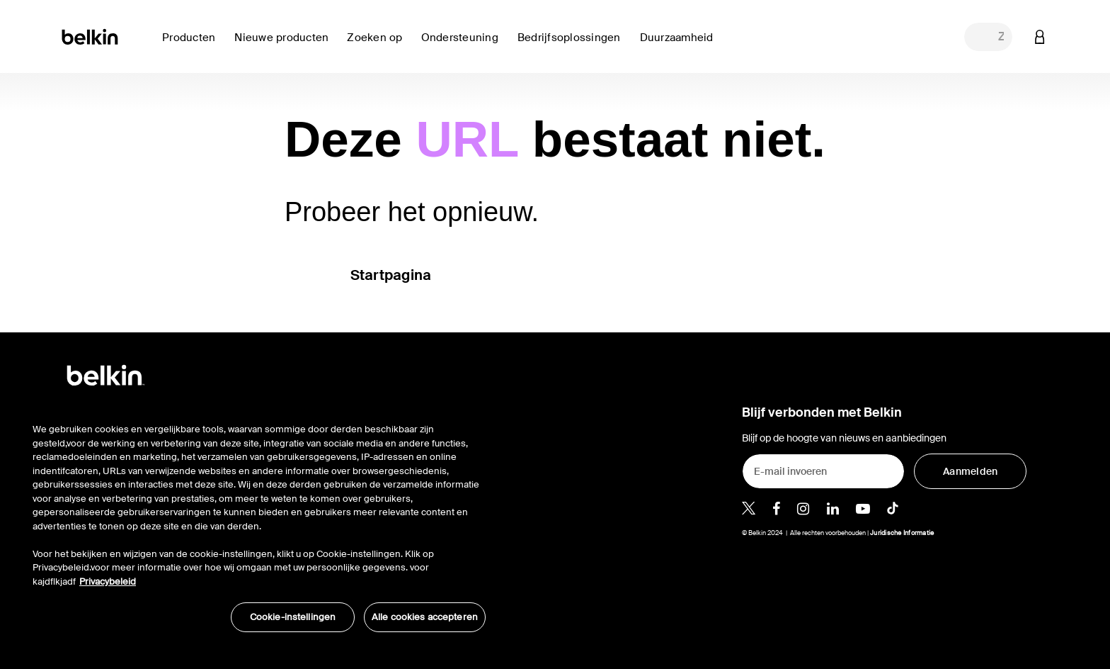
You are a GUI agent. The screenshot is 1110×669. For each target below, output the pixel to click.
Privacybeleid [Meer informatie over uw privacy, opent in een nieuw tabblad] (107, 581)
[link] (285, 46)
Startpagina (391, 275)
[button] (1040, 36)
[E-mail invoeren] (823, 471)
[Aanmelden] (970, 471)
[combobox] (988, 37)
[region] (259, 520)
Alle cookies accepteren (425, 617)
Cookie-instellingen (293, 617)
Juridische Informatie (902, 533)
